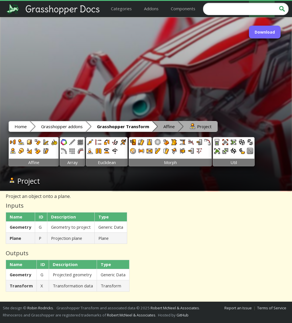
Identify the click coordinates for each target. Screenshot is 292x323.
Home (21, 126)
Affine (169, 126)
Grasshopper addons (62, 126)
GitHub (182, 315)
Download (265, 32)
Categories (121, 8)
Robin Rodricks (40, 307)
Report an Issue (238, 307)
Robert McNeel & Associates (175, 307)
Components (183, 8)
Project (200, 126)
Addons (151, 8)
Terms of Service (271, 307)
